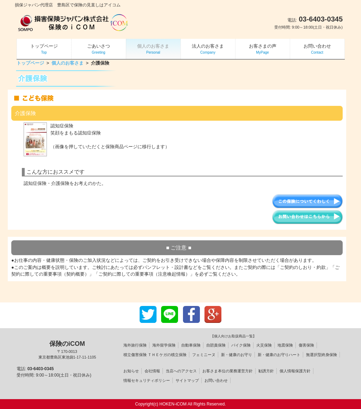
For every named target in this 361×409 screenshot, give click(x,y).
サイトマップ (187, 380)
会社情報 (152, 371)
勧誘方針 (266, 371)
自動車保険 (191, 345)
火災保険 (264, 345)
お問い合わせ (216, 380)
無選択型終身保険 (321, 355)
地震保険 (285, 345)
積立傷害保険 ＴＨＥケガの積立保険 (154, 355)
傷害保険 (306, 345)
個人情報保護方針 (295, 371)
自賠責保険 (216, 345)
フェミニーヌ (203, 355)
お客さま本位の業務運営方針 (227, 371)
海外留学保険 (164, 345)
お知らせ (131, 371)
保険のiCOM (67, 350)
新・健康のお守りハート (279, 355)
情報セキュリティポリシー (146, 380)
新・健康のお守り (236, 355)
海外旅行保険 (135, 345)
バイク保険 (241, 345)
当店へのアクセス (181, 371)
